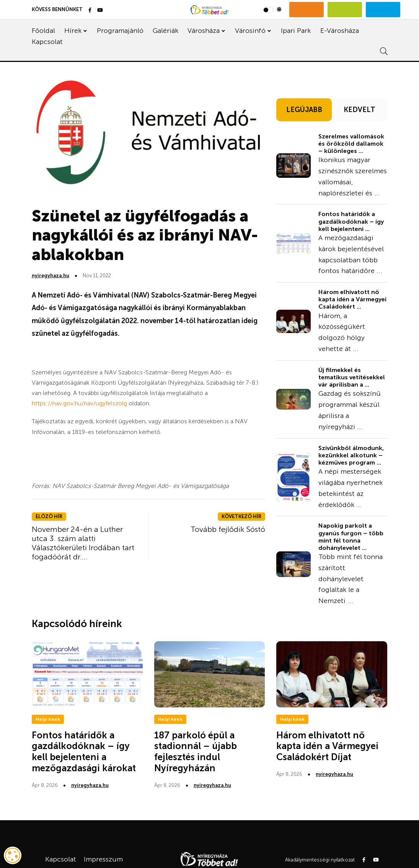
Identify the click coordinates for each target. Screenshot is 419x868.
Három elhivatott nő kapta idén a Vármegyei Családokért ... (352, 299)
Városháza (203, 30)
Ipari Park (296, 30)
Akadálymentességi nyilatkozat (320, 860)
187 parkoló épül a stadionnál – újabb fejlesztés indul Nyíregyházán (195, 752)
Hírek (73, 30)
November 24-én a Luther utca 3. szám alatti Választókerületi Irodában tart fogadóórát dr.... (83, 543)
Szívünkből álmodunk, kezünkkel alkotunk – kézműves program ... (351, 455)
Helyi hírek (48, 719)
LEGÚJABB (304, 110)
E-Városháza (339, 30)
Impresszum (103, 859)
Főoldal (43, 30)
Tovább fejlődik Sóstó (228, 529)
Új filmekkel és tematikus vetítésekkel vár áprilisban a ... (351, 377)
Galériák (165, 30)
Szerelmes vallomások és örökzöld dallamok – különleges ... (351, 143)
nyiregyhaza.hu (50, 275)
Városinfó (250, 30)
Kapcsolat (47, 41)
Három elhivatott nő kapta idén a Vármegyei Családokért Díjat (327, 746)
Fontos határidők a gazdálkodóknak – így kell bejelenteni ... (351, 221)
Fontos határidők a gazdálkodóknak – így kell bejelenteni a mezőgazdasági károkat (84, 752)
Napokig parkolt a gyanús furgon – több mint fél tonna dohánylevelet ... (350, 536)
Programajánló (120, 30)
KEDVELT (359, 110)
